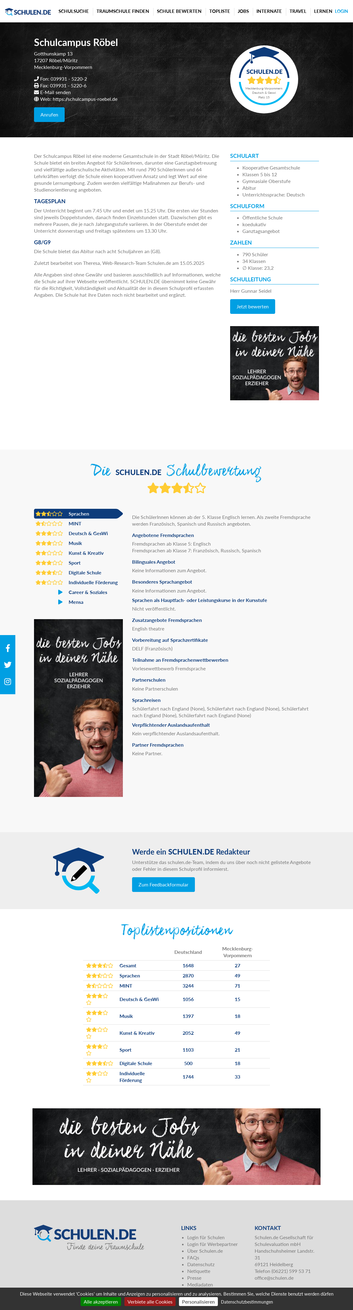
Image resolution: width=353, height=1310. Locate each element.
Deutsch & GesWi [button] (72, 533)
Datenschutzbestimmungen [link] (247, 1301)
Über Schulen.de (205, 1251)
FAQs (193, 1257)
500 (188, 1063)
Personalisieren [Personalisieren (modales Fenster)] (198, 1301)
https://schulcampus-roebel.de (85, 99)
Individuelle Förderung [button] (77, 582)
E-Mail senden (55, 92)
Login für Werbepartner (212, 1244)
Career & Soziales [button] (71, 592)
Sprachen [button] (62, 513)
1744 (188, 1077)
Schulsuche (74, 11)
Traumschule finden (123, 11)
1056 (188, 999)
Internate (269, 11)
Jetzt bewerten (253, 306)
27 (237, 965)
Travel (298, 11)
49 (237, 975)
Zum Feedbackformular (163, 884)
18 (237, 1016)
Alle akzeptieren (101, 1301)
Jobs (243, 11)
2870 (188, 975)
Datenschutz (200, 1264)
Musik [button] (59, 543)
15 (237, 999)
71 (237, 985)
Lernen (323, 11)
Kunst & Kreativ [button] (70, 553)
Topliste (219, 11)
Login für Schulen (206, 1237)
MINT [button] (59, 523)
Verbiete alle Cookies (150, 1301)
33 (237, 1077)
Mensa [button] (59, 602)
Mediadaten (200, 1284)
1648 (188, 965)
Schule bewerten (179, 11)
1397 (188, 1016)
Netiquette (198, 1271)
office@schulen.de (274, 1278)
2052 (188, 1033)
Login (341, 11)
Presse (194, 1278)
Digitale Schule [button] (68, 572)
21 (237, 1050)
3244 (188, 985)
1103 (188, 1050)
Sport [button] (58, 562)
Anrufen (49, 114)
